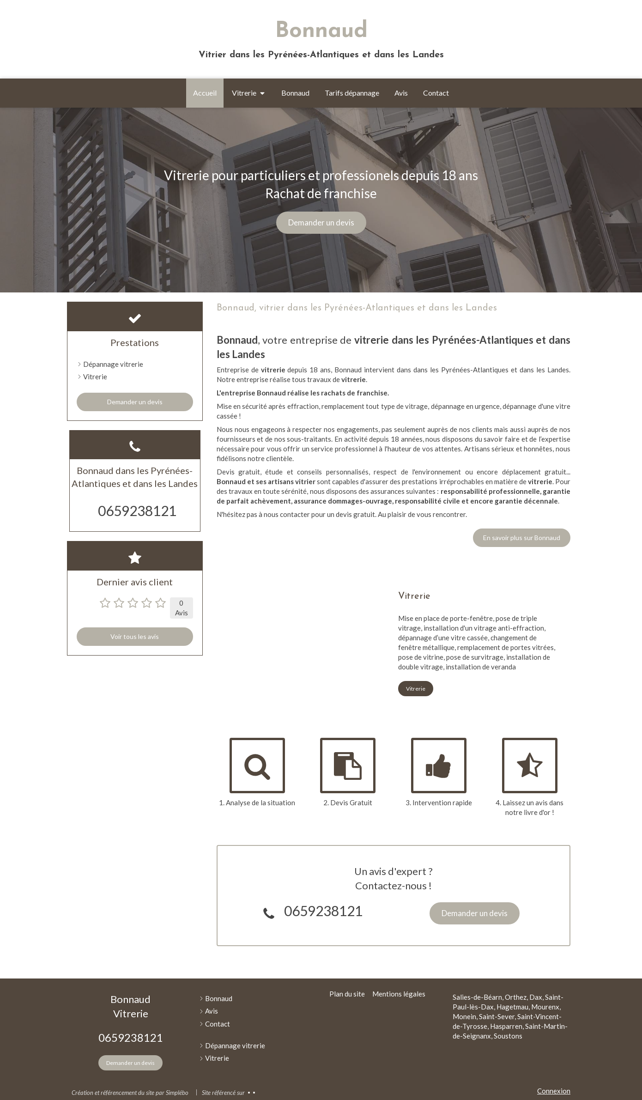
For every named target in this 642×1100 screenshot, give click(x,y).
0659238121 (323, 910)
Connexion (553, 1091)
